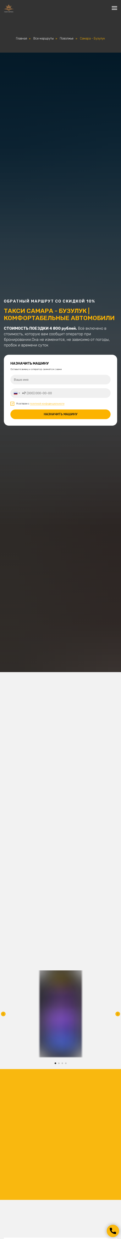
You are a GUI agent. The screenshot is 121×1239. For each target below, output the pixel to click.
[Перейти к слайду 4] (66, 1063)
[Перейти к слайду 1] (55, 1063)
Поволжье (67, 38)
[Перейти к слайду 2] (59, 1063)
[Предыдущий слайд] (3, 1014)
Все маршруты (43, 38)
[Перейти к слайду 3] (62, 1063)
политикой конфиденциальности (47, 403)
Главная (21, 38)
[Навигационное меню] (114, 8)
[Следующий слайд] (117, 1014)
